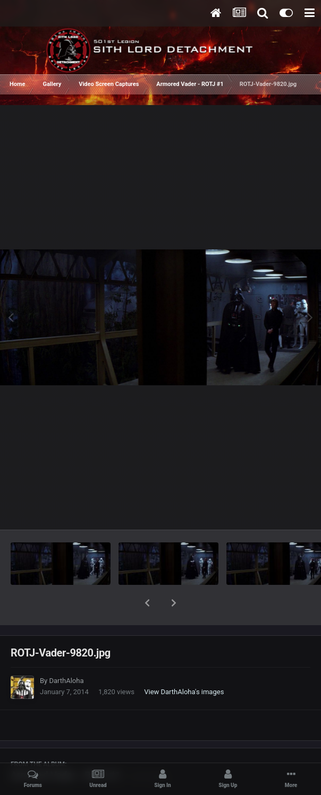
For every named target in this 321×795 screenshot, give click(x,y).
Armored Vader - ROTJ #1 (66, 747)
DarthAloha (66, 653)
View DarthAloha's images (184, 664)
